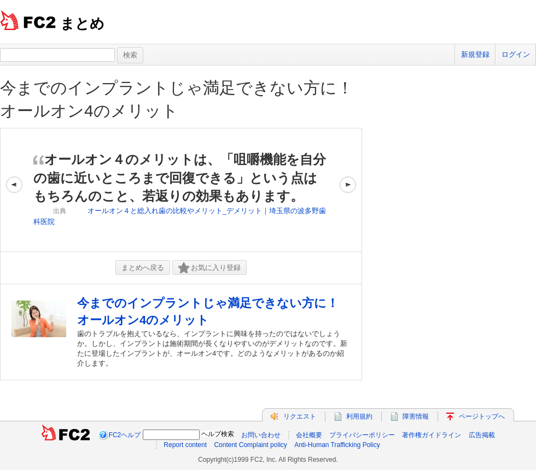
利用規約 (359, 416)
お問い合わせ (261, 435)
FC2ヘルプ (125, 435)
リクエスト (299, 416)
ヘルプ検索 (217, 434)
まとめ (82, 23)
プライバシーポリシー (362, 435)
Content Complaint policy (250, 445)
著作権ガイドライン (431, 435)
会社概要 (309, 435)
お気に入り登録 (209, 268)
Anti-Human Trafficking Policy (337, 445)
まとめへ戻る (142, 267)
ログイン (516, 54)
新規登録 (475, 54)
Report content (185, 445)
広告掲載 (482, 435)
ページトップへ (482, 416)
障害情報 (416, 416)
